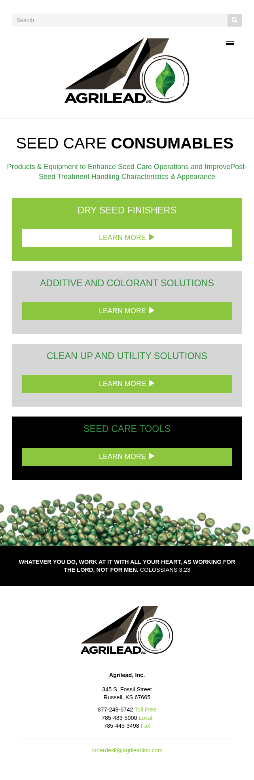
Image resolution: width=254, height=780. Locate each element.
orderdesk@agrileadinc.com (126, 750)
